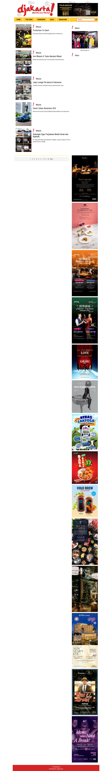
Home (18, 19)
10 (48, 159)
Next (51, 159)
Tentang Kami (56, 767)
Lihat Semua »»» (84, 50)
